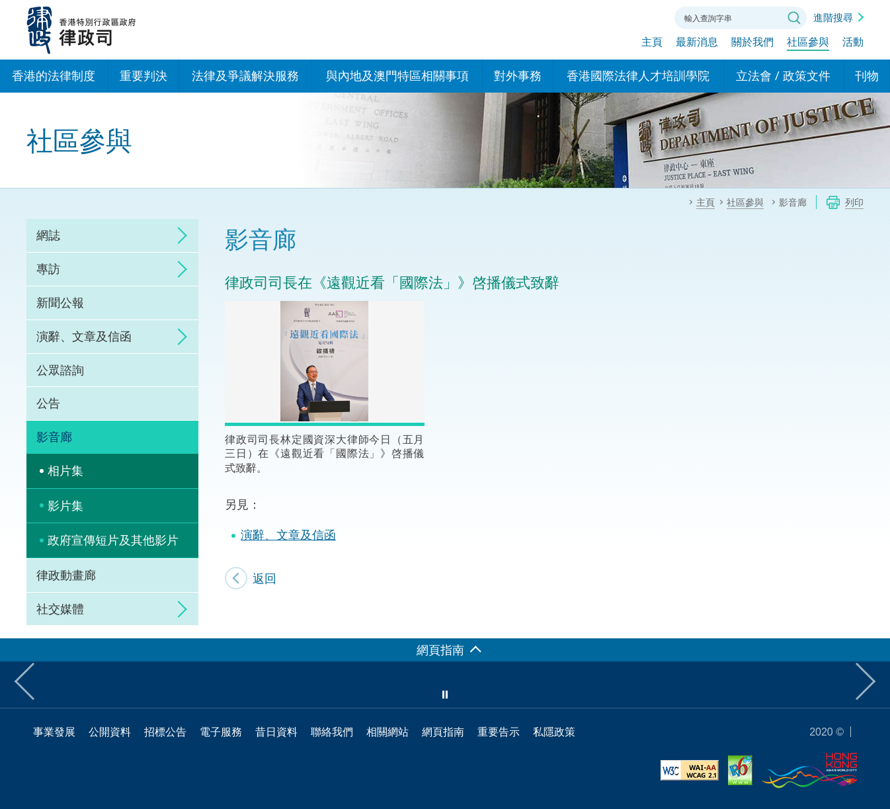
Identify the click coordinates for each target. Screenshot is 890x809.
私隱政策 (554, 731)
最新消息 (697, 44)
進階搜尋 (833, 17)
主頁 (652, 44)
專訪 (48, 269)
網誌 (48, 235)
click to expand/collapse (178, 235)
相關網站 (387, 731)
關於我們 (752, 44)
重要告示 (498, 731)
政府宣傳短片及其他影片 (113, 540)
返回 (264, 578)
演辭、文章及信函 (84, 336)
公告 (48, 403)
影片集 (65, 505)
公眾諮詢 (60, 370)
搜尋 (794, 17)
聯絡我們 (648, 16)
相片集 (65, 470)
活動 (853, 44)
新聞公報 (60, 302)
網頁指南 (443, 731)
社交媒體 (60, 609)
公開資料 (110, 731)
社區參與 (808, 44)
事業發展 (54, 731)
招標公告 (165, 731)
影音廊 (54, 437)
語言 (575, 16)
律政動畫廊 (66, 575)
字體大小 (612, 16)
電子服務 (221, 731)
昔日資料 (276, 731)
